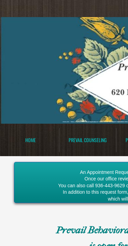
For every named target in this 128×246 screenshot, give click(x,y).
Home (30, 140)
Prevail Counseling (87, 140)
